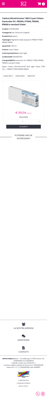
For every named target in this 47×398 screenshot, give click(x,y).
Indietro (31, 76)
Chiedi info (8, 76)
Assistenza (20, 76)
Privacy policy (23, 386)
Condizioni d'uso (23, 380)
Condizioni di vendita (23, 383)
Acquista (23, 126)
